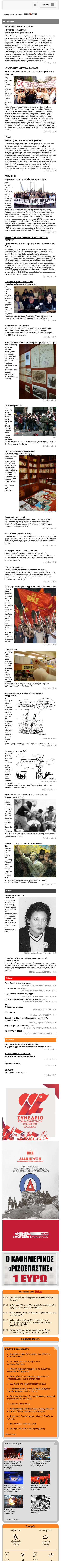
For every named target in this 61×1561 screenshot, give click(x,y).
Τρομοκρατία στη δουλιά (15, 517)
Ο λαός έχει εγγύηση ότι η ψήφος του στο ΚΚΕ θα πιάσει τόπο (30, 587)
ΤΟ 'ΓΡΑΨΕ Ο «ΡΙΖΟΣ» (14, 1031)
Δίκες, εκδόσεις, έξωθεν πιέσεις (18, 534)
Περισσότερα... (11, 1434)
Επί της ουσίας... (12, 650)
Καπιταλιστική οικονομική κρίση (23, 1424)
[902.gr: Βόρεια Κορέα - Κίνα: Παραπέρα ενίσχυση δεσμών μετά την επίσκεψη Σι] (5, 1313)
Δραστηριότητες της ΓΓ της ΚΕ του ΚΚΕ (21, 551)
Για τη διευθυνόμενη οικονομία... (18, 983)
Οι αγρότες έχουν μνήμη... (15, 988)
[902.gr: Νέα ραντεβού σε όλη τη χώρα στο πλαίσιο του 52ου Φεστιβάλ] (5, 1298)
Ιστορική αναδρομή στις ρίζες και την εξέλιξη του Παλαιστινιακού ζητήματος (28, 1370)
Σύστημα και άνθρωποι (14, 895)
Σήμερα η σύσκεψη (12, 1063)
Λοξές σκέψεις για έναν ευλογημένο (19, 1026)
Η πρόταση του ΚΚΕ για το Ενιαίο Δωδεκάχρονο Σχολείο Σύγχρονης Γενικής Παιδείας (28, 1390)
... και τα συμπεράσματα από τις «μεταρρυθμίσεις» (25, 999)
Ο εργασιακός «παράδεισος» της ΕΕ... (20, 994)
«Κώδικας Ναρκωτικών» (20, 1404)
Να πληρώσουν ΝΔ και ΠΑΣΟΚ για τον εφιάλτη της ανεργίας (30, 71)
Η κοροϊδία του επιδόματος (17, 326)
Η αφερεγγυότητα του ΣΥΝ (15, 751)
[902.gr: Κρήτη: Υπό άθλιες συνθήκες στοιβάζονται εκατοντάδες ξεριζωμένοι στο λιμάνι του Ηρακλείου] (5, 1305)
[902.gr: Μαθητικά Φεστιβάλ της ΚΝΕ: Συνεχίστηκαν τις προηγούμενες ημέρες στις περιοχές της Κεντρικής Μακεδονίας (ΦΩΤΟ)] (5, 1320)
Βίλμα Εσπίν (10, 1012)
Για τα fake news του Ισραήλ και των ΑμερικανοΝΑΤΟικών (23, 1362)
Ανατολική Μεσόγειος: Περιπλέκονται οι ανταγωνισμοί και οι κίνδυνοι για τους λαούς (31, 1397)
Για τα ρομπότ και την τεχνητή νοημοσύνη (27, 1429)
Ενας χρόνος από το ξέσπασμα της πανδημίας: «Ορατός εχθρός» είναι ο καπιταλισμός (28, 1377)
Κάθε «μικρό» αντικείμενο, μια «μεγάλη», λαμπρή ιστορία (30, 342)
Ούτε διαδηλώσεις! (13, 405)
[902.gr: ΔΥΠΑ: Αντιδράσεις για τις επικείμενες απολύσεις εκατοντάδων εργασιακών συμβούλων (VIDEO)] (5, 1330)
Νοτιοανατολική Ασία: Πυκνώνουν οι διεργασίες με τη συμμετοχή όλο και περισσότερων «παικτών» (30, 1410)
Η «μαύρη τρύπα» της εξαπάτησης (30, 283)
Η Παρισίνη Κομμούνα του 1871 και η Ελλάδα (23, 843)
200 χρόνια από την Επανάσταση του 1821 (28, 1384)
